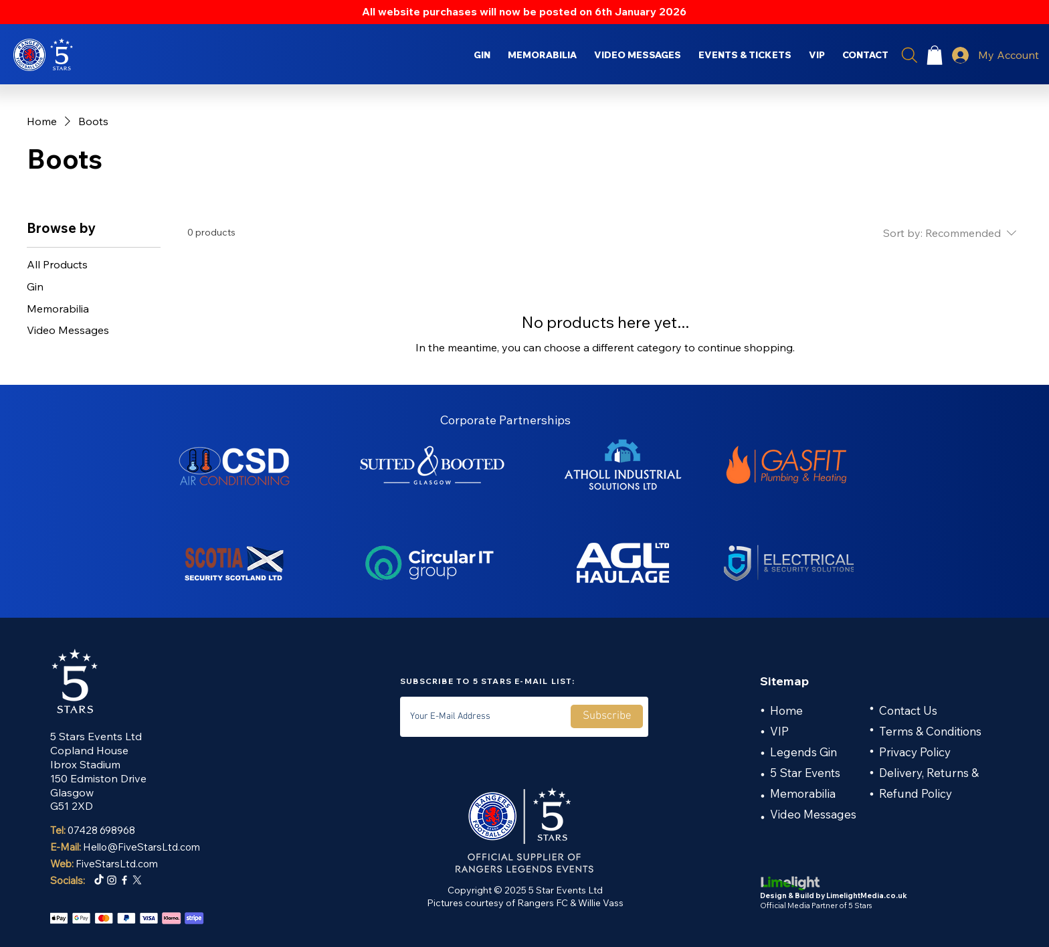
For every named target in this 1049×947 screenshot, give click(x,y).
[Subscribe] (607, 716)
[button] (935, 55)
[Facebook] (124, 880)
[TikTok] (99, 880)
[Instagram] (112, 880)
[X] (137, 880)
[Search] (909, 55)
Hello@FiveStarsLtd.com (141, 847)
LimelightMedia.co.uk (866, 895)
